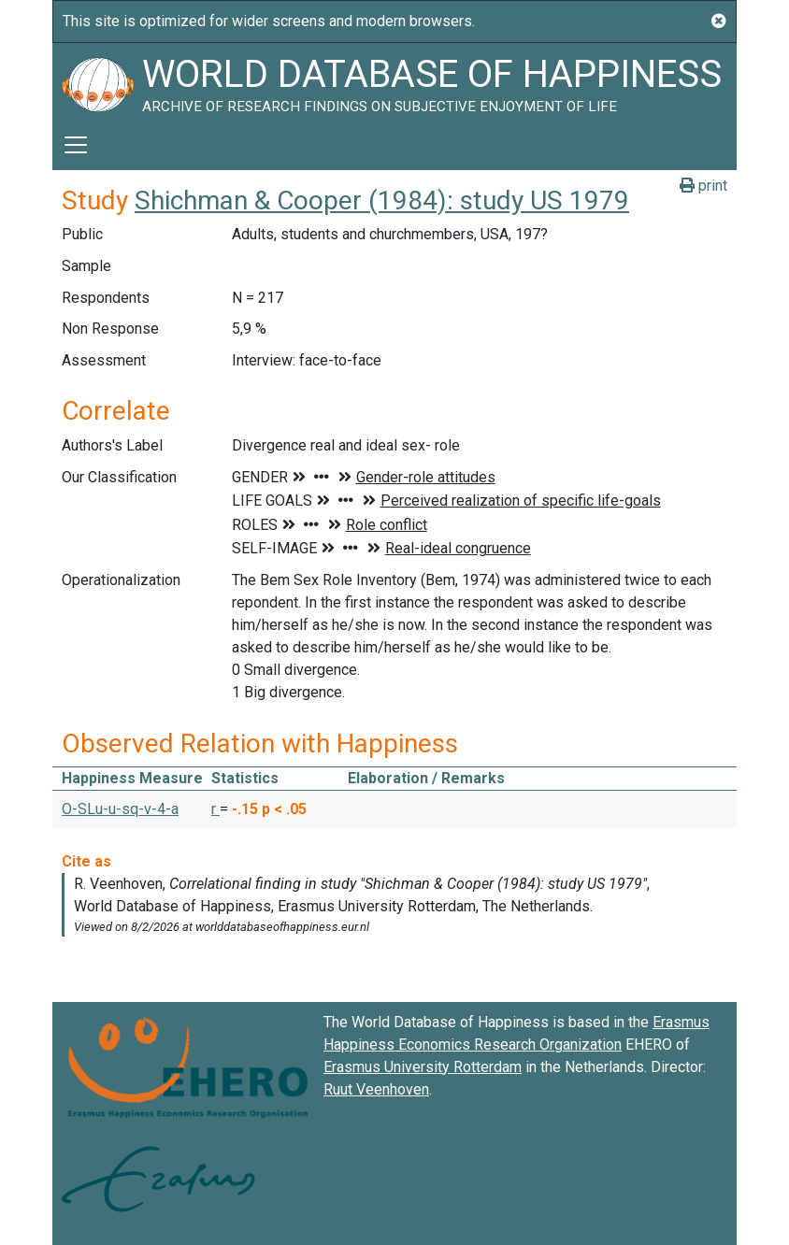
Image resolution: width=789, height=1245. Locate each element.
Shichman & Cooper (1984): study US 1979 (382, 200)
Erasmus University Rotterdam (422, 1067)
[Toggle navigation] (76, 145)
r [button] (215, 809)
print (703, 185)
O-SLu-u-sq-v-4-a (120, 809)
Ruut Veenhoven (376, 1089)
